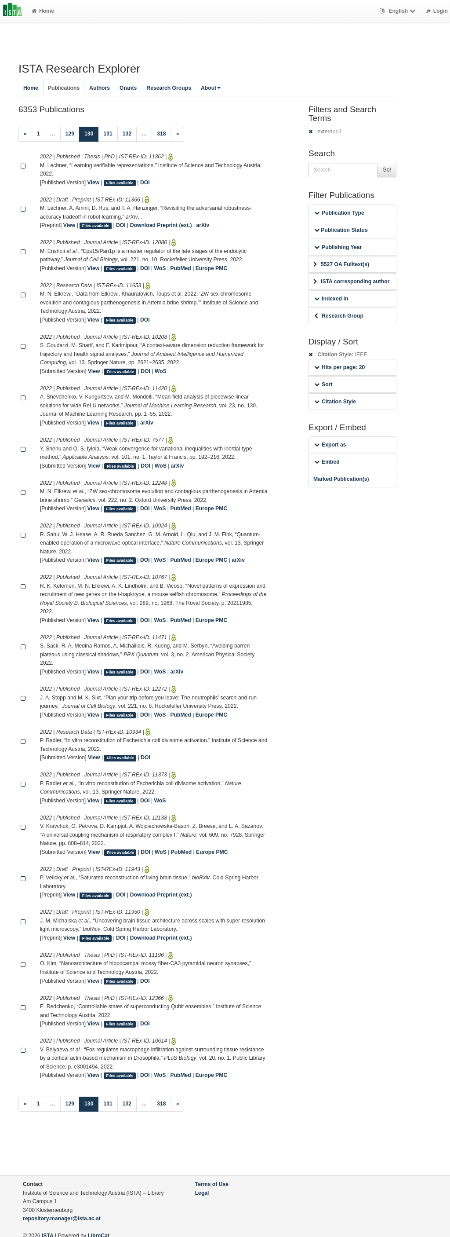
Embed (327, 462)
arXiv (202, 225)
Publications (64, 88)
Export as (330, 445)
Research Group (338, 316)
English (398, 11)
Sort (323, 384)
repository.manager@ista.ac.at (62, 1218)
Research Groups (168, 88)
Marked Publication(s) (341, 479)
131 (107, 134)
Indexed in (331, 299)
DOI (145, 182)
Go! (386, 170)
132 (127, 134)
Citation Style (335, 402)
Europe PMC (211, 268)
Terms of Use (212, 1184)
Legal (202, 1193)
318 (161, 134)
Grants (128, 88)
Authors (99, 88)
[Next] (178, 134)
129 (69, 134)
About (211, 88)
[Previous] (25, 134)
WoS (160, 268)
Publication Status (341, 230)
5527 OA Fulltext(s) (341, 264)
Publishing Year (338, 247)
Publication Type (339, 213)
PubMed (180, 268)
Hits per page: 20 (339, 367)
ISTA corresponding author (351, 281)
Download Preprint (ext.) (161, 225)
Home (43, 11)
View (93, 182)
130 (91, 133)
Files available (120, 183)
